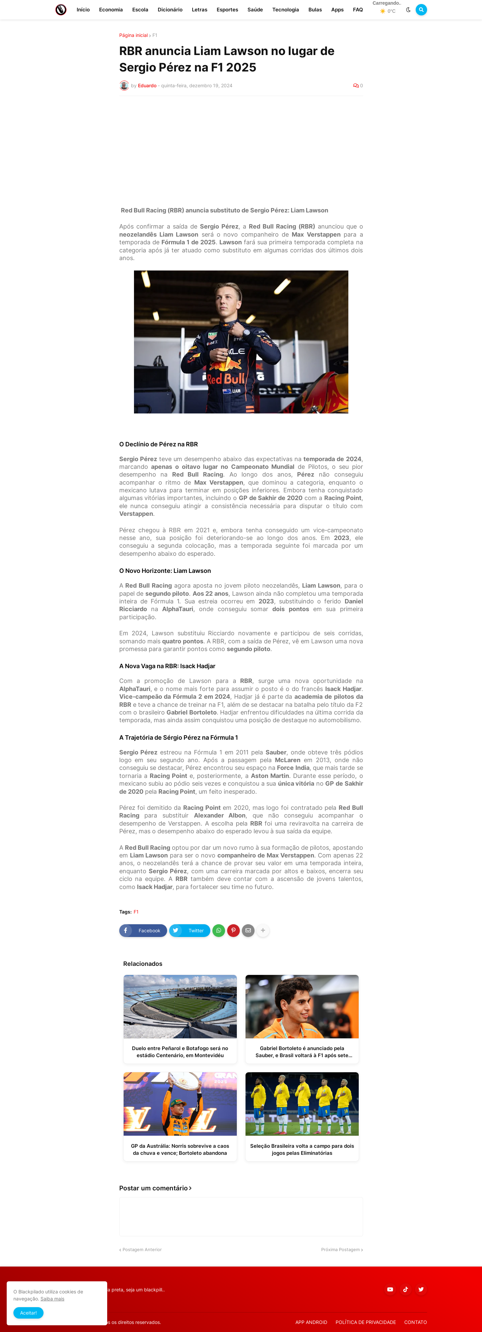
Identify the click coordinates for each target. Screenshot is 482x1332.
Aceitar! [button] (28, 1313)
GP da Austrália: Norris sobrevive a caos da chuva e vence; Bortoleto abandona (180, 1149)
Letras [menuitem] (199, 9)
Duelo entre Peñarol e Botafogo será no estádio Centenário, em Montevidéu (180, 1051)
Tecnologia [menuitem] (285, 9)
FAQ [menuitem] (358, 9)
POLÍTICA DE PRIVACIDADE (366, 1322)
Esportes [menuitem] (227, 9)
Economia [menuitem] (111, 9)
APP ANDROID (311, 1322)
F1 (154, 35)
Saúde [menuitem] (255, 9)
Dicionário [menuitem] (170, 9)
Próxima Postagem (340, 1249)
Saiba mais (52, 1298)
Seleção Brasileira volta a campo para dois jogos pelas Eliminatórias (302, 1149)
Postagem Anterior (142, 1249)
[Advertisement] (241, 151)
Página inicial (133, 35)
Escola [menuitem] (140, 9)
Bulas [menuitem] (315, 9)
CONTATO (415, 1322)
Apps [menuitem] (337, 9)
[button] (408, 9)
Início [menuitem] (83, 9)
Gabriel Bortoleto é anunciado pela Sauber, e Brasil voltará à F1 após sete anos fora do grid (302, 1052)
